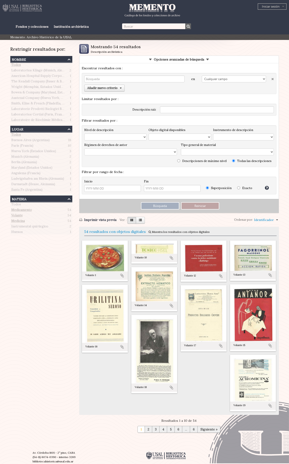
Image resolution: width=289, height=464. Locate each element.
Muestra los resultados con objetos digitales (179, 232)
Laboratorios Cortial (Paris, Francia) (39, 115)
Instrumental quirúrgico (29, 227)
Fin (146, 181)
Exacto (244, 188)
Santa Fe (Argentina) (26, 190)
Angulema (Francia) (25, 174)
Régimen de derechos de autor (105, 145)
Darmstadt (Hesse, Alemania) (33, 185)
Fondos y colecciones (32, 27)
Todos (16, 66)
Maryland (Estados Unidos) (31, 168)
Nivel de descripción (98, 130)
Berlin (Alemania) (24, 163)
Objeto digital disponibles (167, 130)
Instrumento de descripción (233, 130)
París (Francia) (22, 146)
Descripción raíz (144, 110)
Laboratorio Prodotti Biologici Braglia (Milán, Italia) (51, 110)
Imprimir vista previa (97, 220)
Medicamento (21, 211)
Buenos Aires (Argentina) (30, 141)
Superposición (219, 188)
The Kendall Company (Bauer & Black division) (46, 82)
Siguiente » (208, 429)
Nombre (19, 59)
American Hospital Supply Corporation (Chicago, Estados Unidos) (61, 77)
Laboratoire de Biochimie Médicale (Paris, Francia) (50, 121)
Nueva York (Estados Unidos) (33, 152)
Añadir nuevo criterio (104, 88)
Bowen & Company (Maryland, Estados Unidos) (47, 93)
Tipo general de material (198, 145)
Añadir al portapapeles (122, 275)
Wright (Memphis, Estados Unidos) (38, 88)
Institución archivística (71, 27)
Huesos (17, 233)
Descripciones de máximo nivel (202, 161)
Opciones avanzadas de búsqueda (179, 59)
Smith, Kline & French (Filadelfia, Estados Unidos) (49, 104)
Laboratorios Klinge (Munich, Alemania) (41, 71)
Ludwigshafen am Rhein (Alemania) (37, 179)
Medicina (18, 222)
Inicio (88, 181)
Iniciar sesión (271, 6)
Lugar (17, 129)
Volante (17, 216)
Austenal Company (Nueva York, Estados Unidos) (48, 99)
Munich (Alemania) (25, 157)
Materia (19, 198)
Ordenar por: (243, 220)
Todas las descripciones (252, 161)
